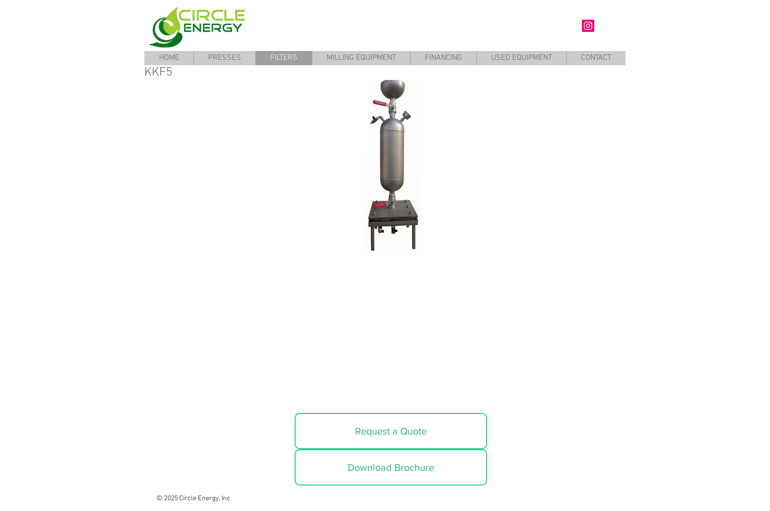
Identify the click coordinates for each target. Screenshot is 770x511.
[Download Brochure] (391, 467)
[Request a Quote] (391, 431)
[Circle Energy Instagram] (588, 26)
